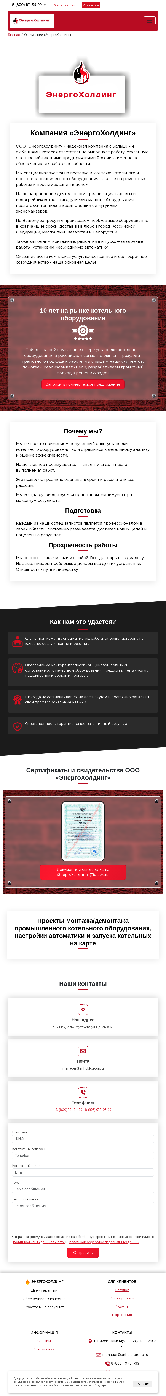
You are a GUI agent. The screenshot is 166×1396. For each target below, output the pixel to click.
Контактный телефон (28, 1149)
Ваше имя (20, 1132)
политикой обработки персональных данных (104, 1242)
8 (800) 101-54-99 (27, 5)
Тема (16, 1183)
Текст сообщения (26, 1199)
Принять (143, 1384)
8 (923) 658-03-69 (98, 1110)
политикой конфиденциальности (39, 1242)
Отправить (83, 1253)
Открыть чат (91, 5)
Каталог (122, 1290)
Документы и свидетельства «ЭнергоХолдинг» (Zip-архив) (83, 872)
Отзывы (44, 1341)
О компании (44, 1349)
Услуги (122, 1306)
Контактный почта (26, 1166)
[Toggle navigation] (150, 20)
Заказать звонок (65, 5)
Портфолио (122, 1315)
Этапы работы (122, 1298)
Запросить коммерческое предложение (83, 384)
